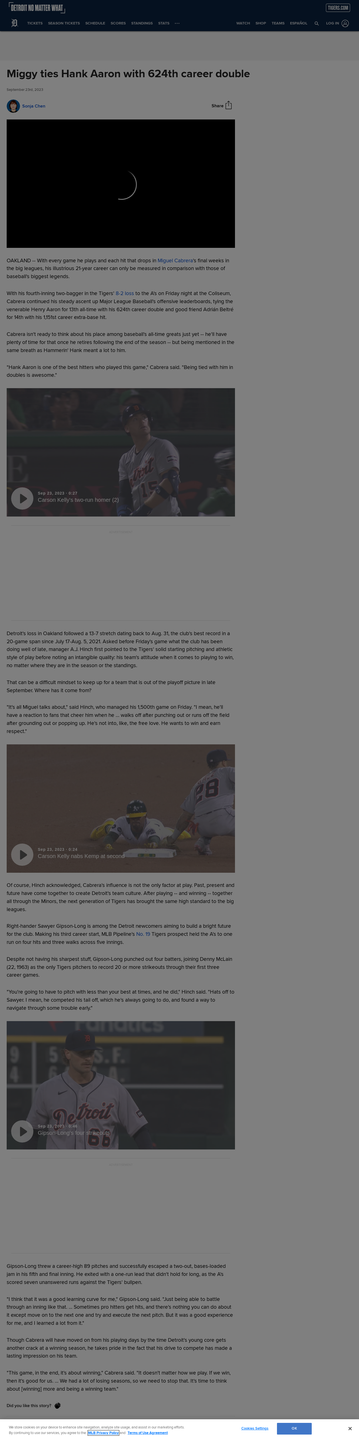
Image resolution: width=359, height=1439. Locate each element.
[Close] (350, 1428)
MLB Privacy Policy (103, 1433)
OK (294, 1428)
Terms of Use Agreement (148, 1433)
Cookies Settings (255, 1428)
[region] (179, 1429)
